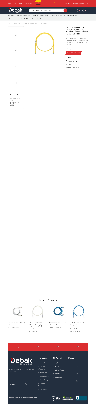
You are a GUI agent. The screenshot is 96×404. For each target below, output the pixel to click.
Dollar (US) (67, 3)
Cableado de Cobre (32, 23)
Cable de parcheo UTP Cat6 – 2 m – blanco (17, 324)
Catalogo (38, 4)
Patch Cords (43, 23)
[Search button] (65, 10)
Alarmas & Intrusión (49, 15)
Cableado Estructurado (14, 18)
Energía (30, 15)
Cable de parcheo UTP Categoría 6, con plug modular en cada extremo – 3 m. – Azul (79, 326)
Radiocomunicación (61, 15)
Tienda (14, 3)
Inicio (9, 3)
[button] (38, 1)
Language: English (78, 3)
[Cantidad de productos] (69, 49)
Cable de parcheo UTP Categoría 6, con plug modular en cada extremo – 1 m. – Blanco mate (37, 326)
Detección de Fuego (38, 15)
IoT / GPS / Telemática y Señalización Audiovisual (33, 18)
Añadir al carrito (74, 53)
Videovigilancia (12, 15)
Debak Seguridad (22, 397)
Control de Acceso (22, 15)
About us (21, 3)
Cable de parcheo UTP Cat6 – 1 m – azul (58, 324)
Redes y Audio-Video (72, 15)
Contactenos (29, 3)
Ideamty (36, 397)
